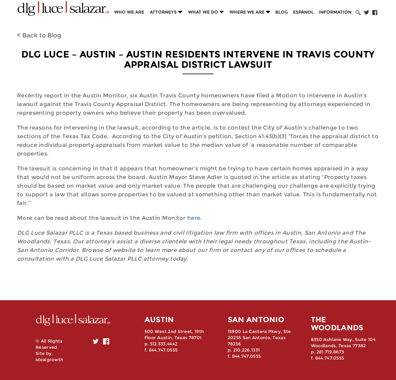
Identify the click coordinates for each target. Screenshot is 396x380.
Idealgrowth (49, 359)
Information (335, 12)
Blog (281, 12)
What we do (203, 12)
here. (194, 218)
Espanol (303, 12)
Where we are (247, 12)
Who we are (129, 12)
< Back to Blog (39, 35)
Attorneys (163, 12)
